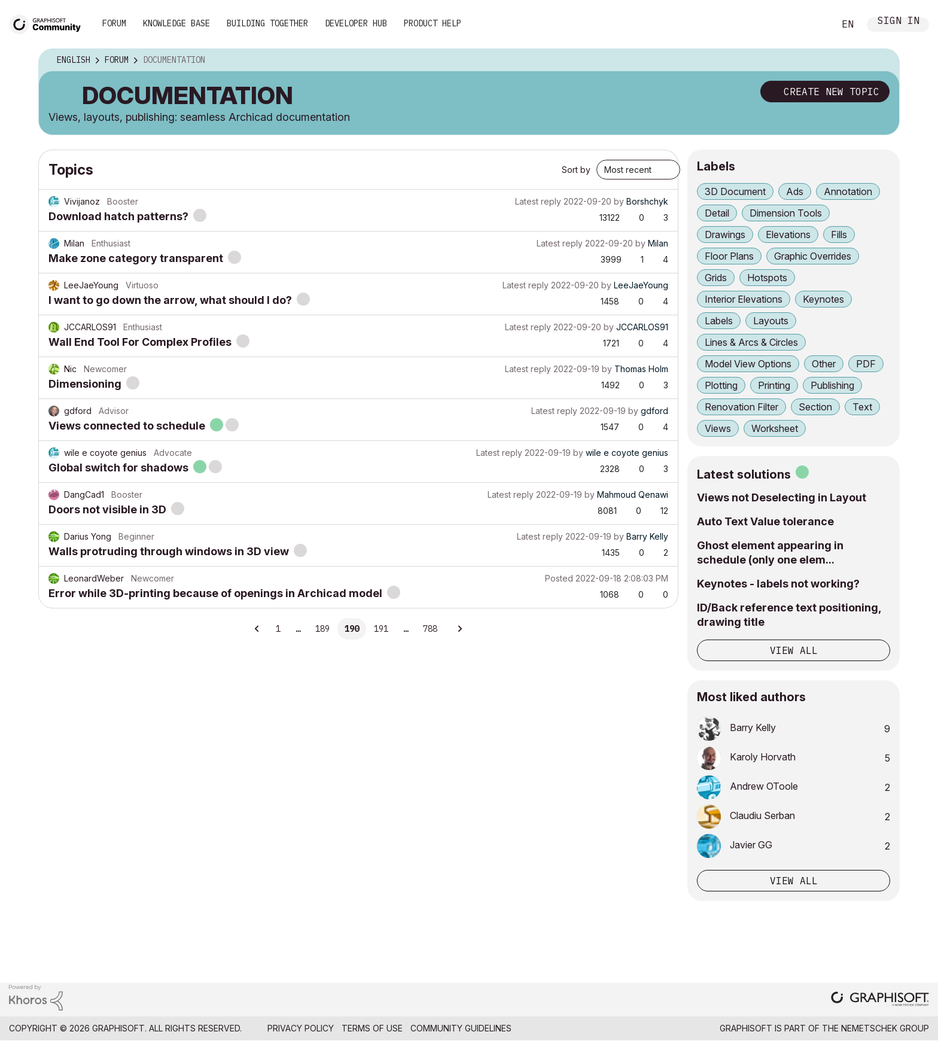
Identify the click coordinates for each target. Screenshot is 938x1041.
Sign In (898, 21)
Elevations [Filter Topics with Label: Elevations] (788, 235)
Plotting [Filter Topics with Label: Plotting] (721, 385)
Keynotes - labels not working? (778, 583)
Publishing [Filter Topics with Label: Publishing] (832, 385)
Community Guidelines (460, 1028)
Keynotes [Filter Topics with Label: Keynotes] (823, 299)
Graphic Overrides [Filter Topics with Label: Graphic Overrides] (812, 256)
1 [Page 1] (278, 628)
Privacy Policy (300, 1028)
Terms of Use (372, 1028)
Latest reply (538, 201)
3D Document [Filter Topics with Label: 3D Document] (735, 191)
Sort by (576, 170)
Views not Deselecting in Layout (781, 497)
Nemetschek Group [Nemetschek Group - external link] (885, 1028)
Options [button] (882, 60)
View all (794, 650)
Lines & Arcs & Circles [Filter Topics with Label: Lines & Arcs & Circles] (751, 342)
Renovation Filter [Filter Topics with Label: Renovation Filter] (741, 407)
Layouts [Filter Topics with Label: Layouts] (770, 321)
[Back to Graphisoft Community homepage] (49, 23)
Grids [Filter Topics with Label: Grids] (716, 278)
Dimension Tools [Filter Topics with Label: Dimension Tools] (786, 213)
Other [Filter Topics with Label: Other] (824, 364)
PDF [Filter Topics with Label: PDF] (866, 364)
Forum (114, 23)
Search (811, 24)
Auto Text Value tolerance (765, 521)
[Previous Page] (257, 629)
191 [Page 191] (381, 628)
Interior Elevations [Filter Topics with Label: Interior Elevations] (743, 299)
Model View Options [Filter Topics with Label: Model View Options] (748, 364)
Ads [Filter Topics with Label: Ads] (794, 191)
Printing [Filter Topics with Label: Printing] (774, 385)
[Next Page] (459, 629)
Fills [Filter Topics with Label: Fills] (839, 235)
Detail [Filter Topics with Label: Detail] (717, 213)
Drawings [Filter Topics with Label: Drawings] (725, 235)
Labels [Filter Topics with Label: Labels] (719, 321)
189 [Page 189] (322, 628)
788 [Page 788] (430, 628)
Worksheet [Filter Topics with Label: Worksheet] (774, 428)
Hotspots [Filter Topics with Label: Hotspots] (767, 278)
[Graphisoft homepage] (880, 1000)
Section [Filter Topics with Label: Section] (815, 407)
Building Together (267, 23)
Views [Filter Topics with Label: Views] (718, 428)
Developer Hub (356, 23)
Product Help (432, 23)
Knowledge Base (176, 23)
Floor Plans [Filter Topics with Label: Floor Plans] (729, 256)
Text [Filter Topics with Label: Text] (862, 407)
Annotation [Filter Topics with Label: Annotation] (848, 191)
